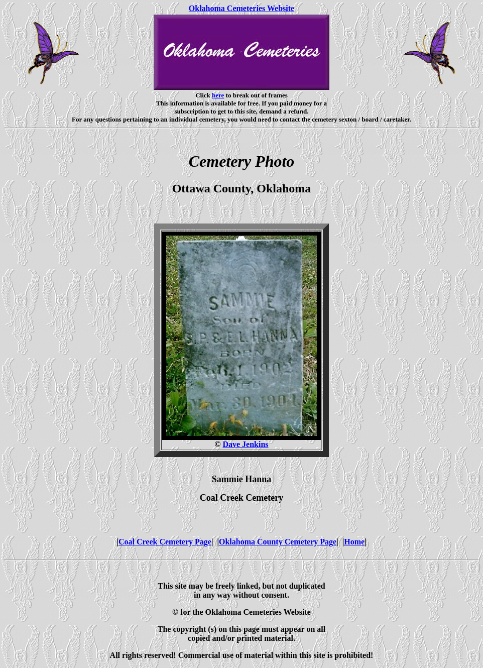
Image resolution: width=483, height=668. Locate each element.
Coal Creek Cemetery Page (164, 541)
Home (354, 541)
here (218, 95)
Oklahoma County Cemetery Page (277, 541)
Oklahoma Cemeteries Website (241, 8)
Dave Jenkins (245, 444)
